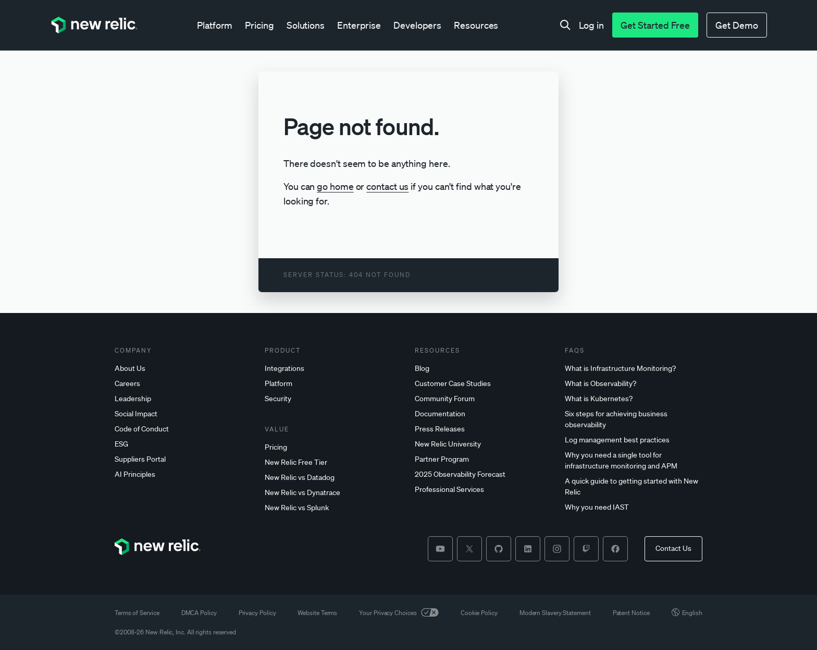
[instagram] (557, 548)
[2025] (483, 474)
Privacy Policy (257, 612)
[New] (333, 462)
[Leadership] (183, 398)
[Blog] (483, 368)
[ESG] (183, 444)
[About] (183, 368)
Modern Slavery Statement (555, 612)
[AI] (183, 474)
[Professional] (483, 489)
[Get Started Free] (655, 25)
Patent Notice (631, 612)
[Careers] (183, 383)
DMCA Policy (199, 612)
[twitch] (586, 548)
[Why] (633, 461)
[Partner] (483, 459)
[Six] (633, 419)
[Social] (183, 413)
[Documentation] (483, 413)
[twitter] (469, 548)
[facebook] (615, 548)
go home (335, 186)
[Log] (633, 440)
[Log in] (591, 25)
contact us (387, 186)
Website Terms (317, 612)
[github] (498, 548)
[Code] (183, 429)
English (687, 612)
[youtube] (440, 548)
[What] (633, 368)
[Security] (333, 398)
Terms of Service (137, 612)
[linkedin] (527, 548)
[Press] (483, 429)
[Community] (483, 398)
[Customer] (483, 383)
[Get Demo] (737, 25)
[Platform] (333, 383)
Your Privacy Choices (398, 612)
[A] (633, 487)
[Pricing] (333, 447)
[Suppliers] (183, 459)
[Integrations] (333, 368)
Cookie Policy (479, 612)
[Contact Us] (673, 548)
